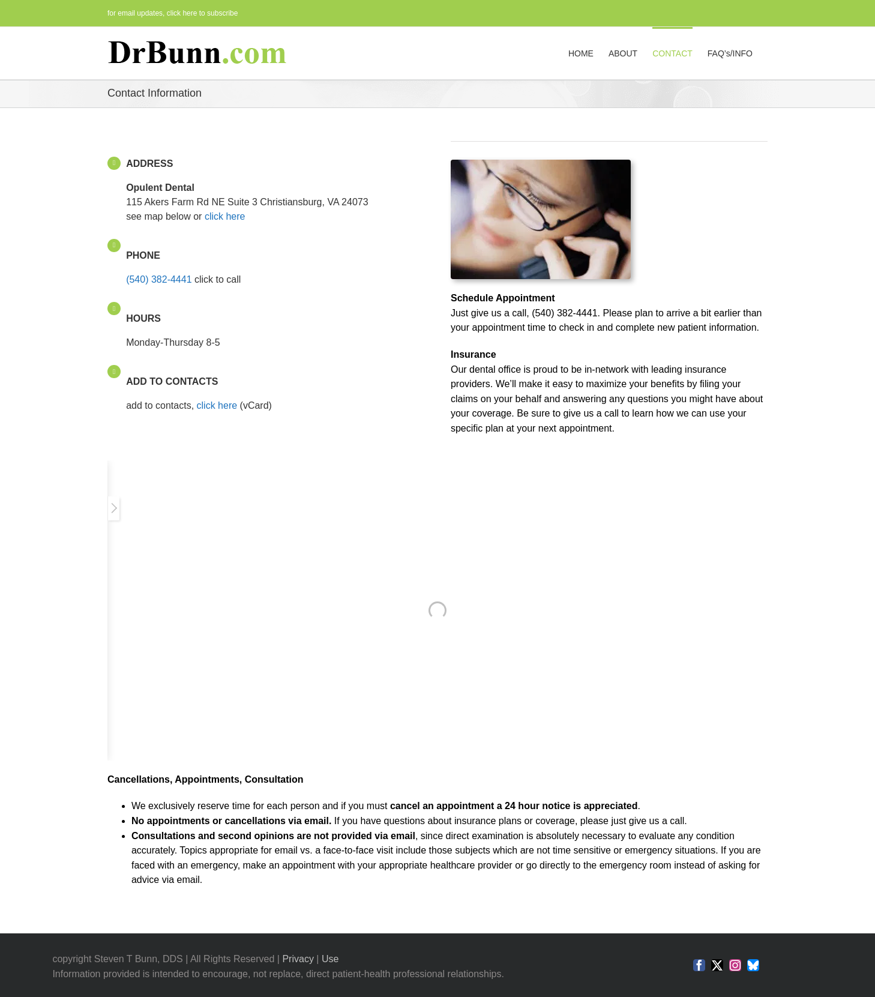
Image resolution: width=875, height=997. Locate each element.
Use (330, 959)
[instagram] (735, 965)
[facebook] (699, 965)
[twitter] (717, 965)
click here (225, 216)
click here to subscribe (202, 13)
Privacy (297, 959)
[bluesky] (753, 965)
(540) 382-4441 (158, 279)
